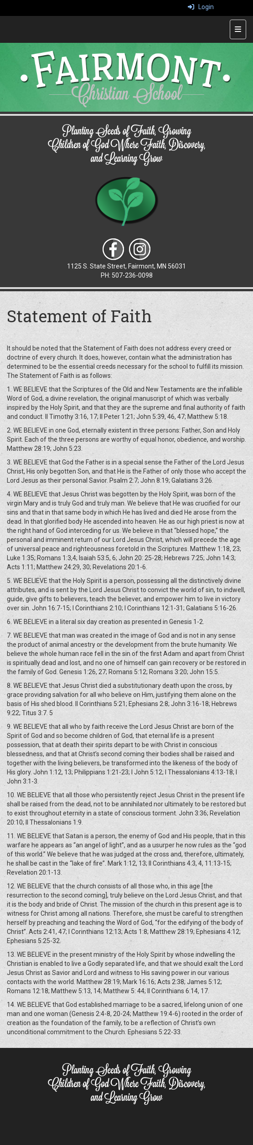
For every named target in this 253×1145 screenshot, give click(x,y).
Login (201, 6)
